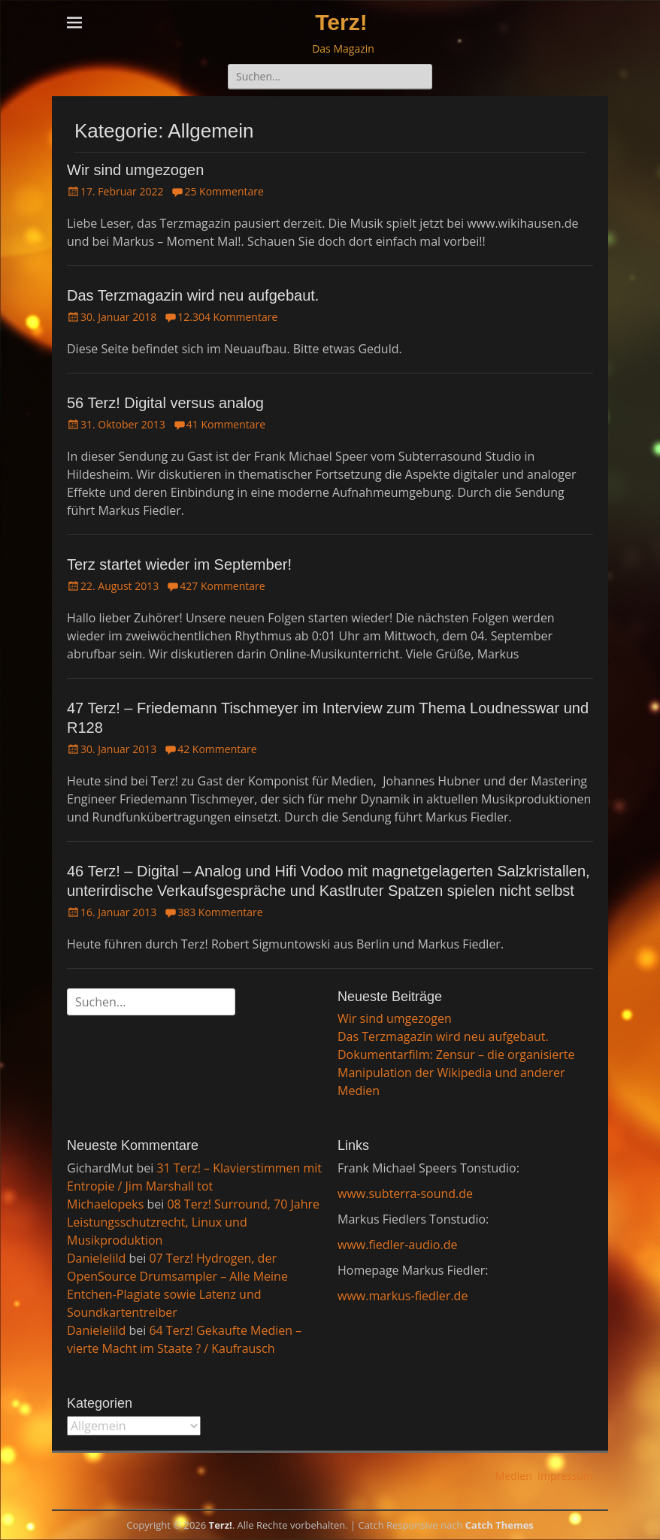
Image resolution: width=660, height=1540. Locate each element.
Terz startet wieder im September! (179, 564)
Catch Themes (499, 1525)
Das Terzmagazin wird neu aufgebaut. (193, 295)
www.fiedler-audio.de (397, 1244)
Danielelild (96, 1258)
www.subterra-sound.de (405, 1193)
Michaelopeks (105, 1204)
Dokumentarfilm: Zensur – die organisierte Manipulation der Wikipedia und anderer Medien (456, 1072)
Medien (513, 1476)
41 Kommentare (225, 424)
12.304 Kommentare (227, 317)
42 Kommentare (216, 749)
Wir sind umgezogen (135, 170)
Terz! (341, 22)
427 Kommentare (222, 586)
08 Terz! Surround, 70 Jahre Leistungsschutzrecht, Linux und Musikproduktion (193, 1222)
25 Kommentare (223, 191)
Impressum (565, 1476)
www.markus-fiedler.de (403, 1295)
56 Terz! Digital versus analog (165, 403)
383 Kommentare (219, 912)
